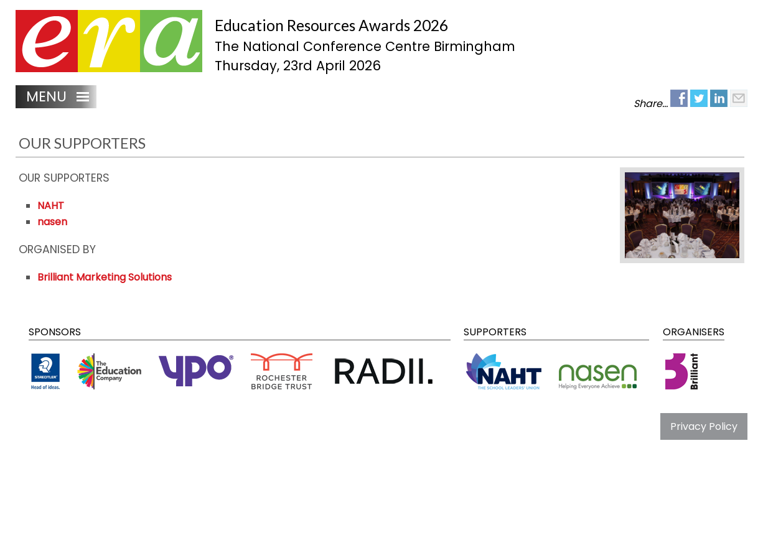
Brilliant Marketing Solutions (104, 277)
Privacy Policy (703, 426)
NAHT (50, 205)
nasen (52, 222)
